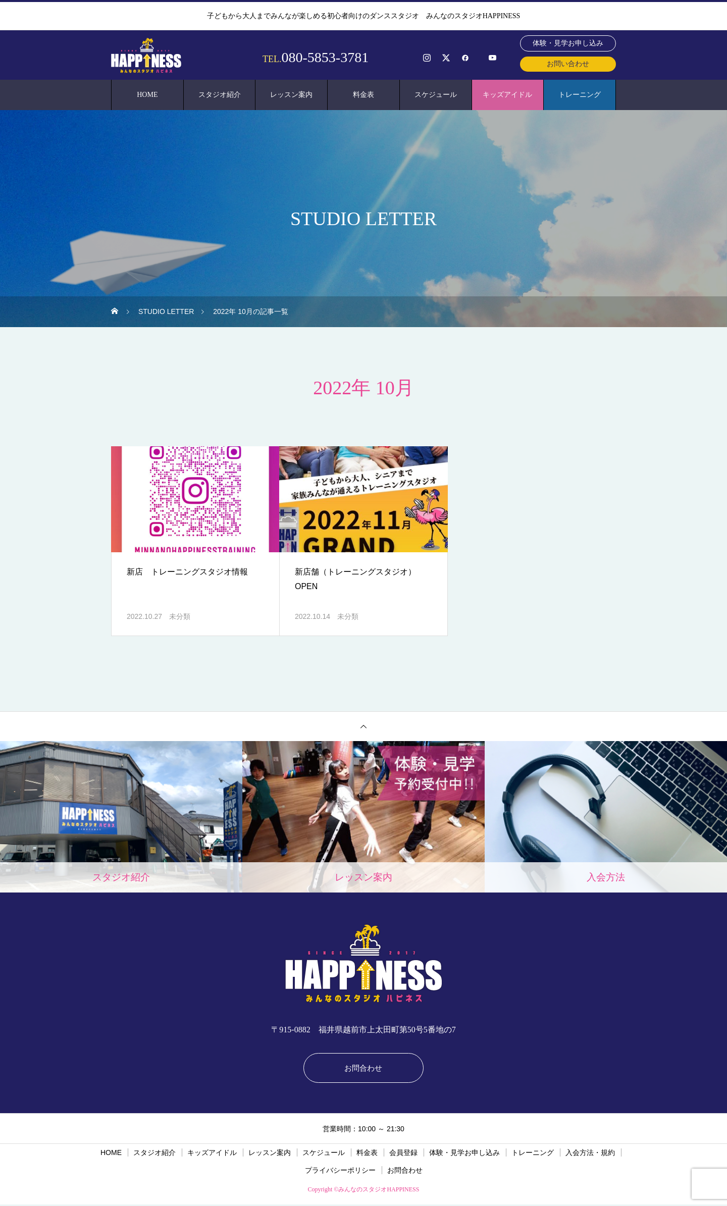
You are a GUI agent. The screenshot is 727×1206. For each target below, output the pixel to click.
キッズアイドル (507, 94)
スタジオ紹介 (219, 94)
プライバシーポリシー (340, 1172)
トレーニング (579, 94)
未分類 (179, 616)
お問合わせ (363, 1068)
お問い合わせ (568, 64)
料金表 (363, 94)
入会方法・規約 (590, 1154)
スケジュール (435, 94)
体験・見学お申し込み (568, 43)
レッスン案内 (291, 94)
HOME (147, 94)
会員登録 (403, 1154)
